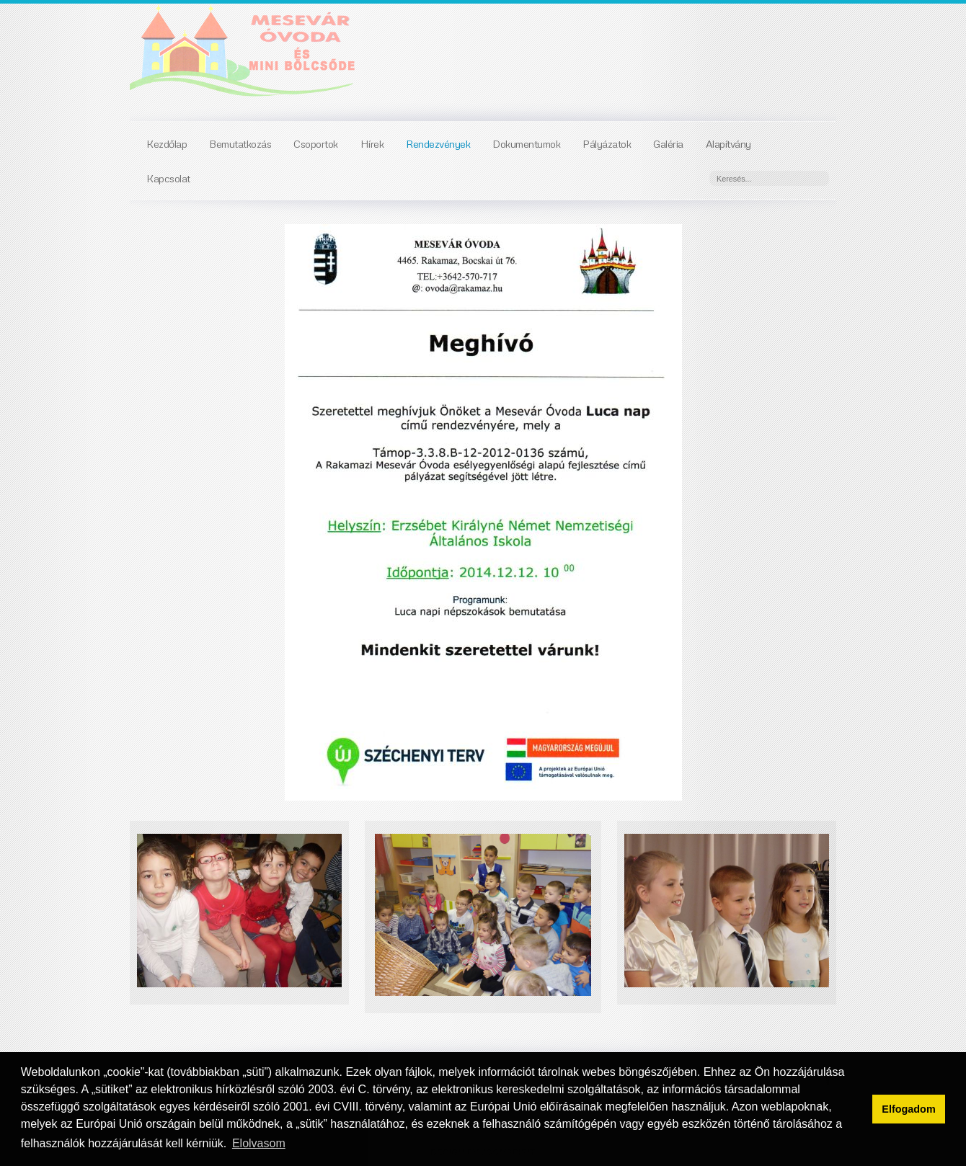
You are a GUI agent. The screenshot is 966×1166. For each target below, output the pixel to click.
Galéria (668, 143)
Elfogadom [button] (908, 1109)
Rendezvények (438, 143)
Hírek (372, 143)
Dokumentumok (526, 143)
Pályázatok (606, 143)
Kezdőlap (166, 143)
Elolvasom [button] (258, 1143)
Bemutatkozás (240, 143)
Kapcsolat (168, 178)
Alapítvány (728, 143)
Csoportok (315, 143)
